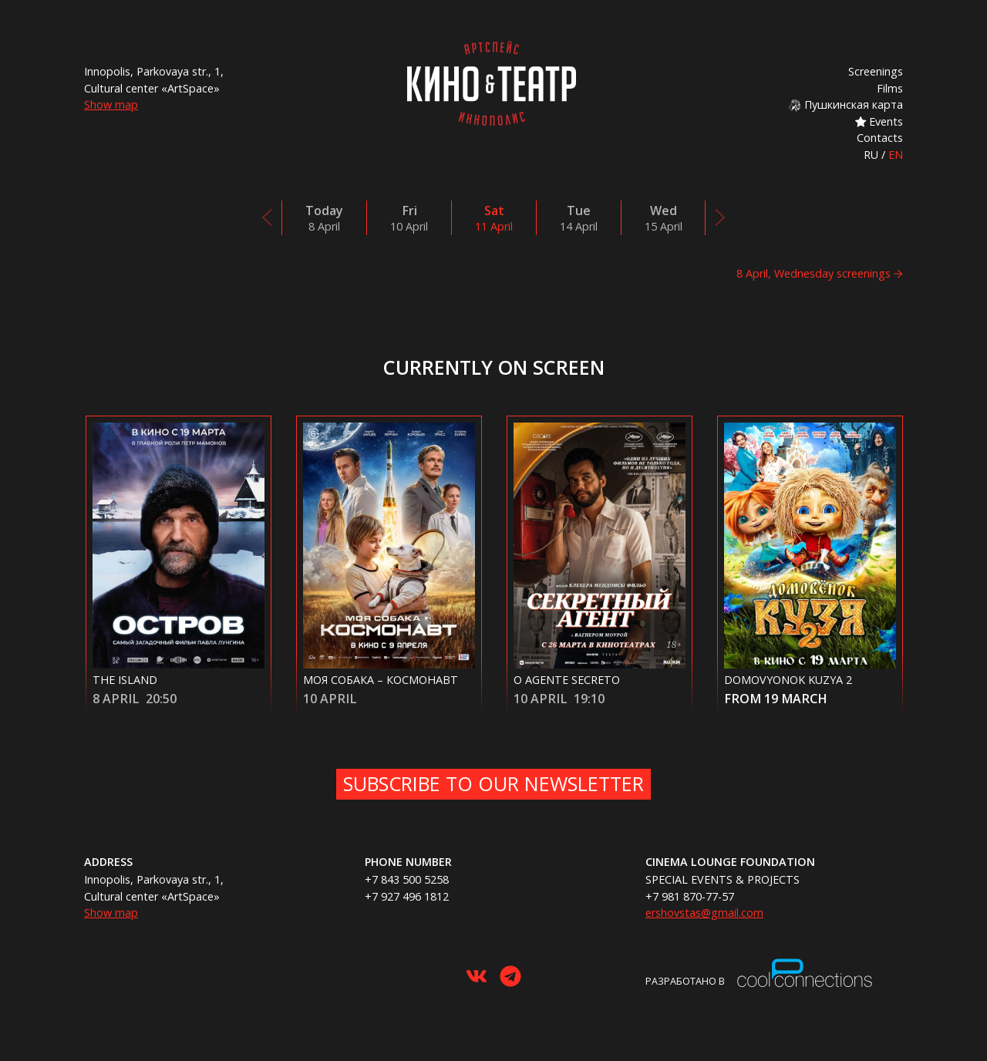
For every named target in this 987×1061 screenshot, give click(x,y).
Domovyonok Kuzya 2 (788, 679)
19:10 (589, 698)
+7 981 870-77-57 (689, 896)
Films (890, 88)
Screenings (875, 71)
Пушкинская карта (846, 104)
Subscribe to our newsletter (493, 783)
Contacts (880, 137)
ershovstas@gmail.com (704, 912)
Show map (111, 104)
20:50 (161, 698)
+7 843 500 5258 (407, 879)
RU (871, 154)
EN (895, 154)
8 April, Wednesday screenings (813, 273)
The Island (125, 679)
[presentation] (267, 217)
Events (879, 121)
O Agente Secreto (567, 679)
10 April (330, 698)
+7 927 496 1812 (407, 896)
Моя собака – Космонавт (380, 679)
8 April (116, 698)
